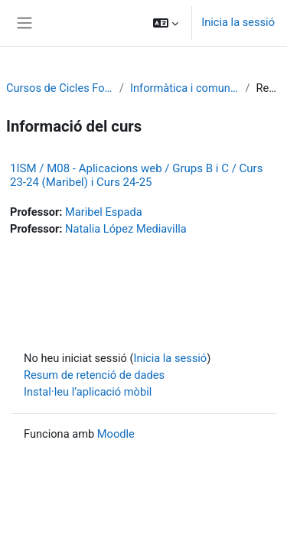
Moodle (116, 434)
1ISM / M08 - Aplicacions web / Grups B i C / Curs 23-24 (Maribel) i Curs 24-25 (136, 175)
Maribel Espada (103, 212)
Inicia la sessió (238, 22)
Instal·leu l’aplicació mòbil (88, 392)
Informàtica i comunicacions (184, 88)
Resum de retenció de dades (94, 375)
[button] (165, 23)
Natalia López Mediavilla (126, 229)
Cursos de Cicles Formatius (59, 88)
